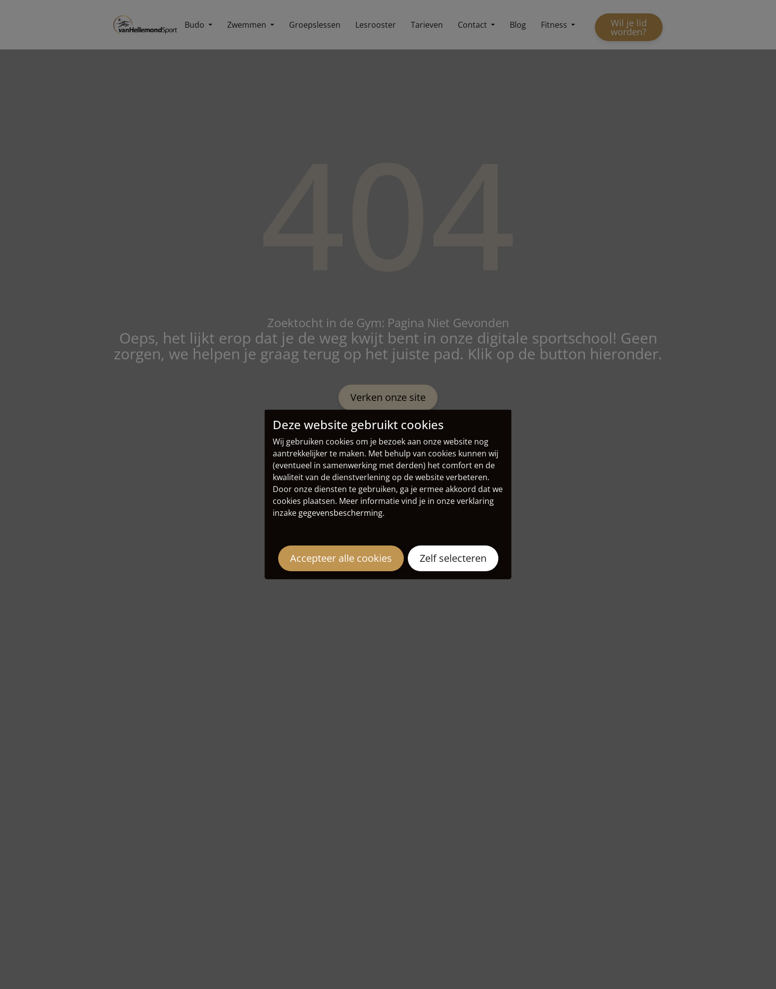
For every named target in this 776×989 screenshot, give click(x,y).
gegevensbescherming (340, 512)
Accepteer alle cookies (341, 558)
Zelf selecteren (453, 558)
